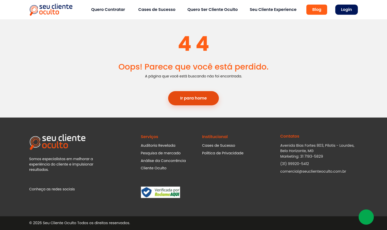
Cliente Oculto (154, 168)
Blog (316, 9)
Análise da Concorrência (163, 160)
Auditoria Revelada (158, 145)
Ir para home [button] (193, 98)
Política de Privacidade (223, 153)
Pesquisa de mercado (161, 153)
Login (346, 9)
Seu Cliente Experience (273, 9)
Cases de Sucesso (156, 9)
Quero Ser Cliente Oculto (212, 9)
